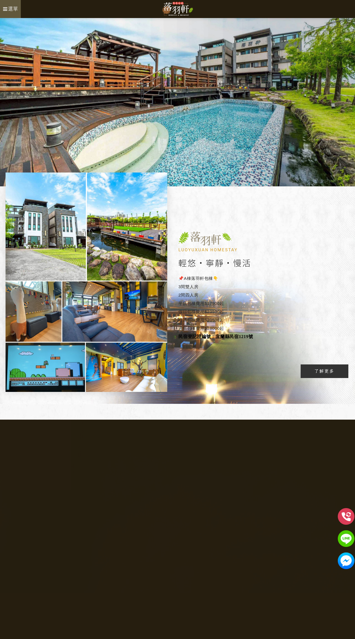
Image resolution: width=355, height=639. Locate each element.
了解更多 (324, 371)
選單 (10, 9)
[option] (177, 102)
